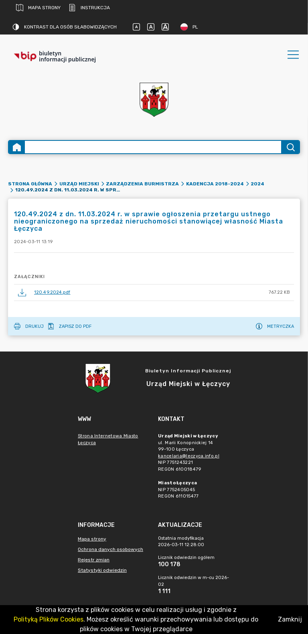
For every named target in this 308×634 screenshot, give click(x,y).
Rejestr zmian (93, 560)
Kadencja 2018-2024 (215, 184)
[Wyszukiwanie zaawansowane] (153, 147)
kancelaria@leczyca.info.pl (188, 456)
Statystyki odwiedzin (102, 570)
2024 (257, 184)
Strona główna (30, 184)
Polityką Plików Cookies (48, 619)
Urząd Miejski (79, 184)
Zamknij (290, 619)
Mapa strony (38, 7)
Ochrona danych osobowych (110, 549)
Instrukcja (89, 7)
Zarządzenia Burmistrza (142, 184)
